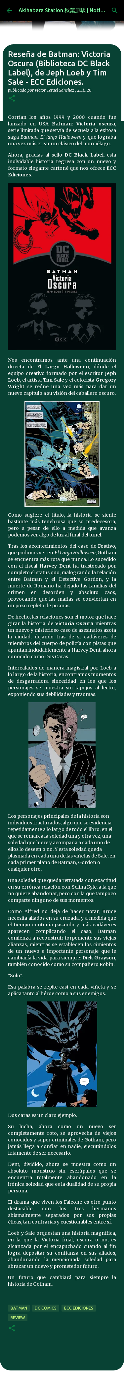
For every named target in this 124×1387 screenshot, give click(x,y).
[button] (12, 98)
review (18, 1318)
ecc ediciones (78, 1308)
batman (19, 1308)
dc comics (46, 1308)
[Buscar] (115, 11)
